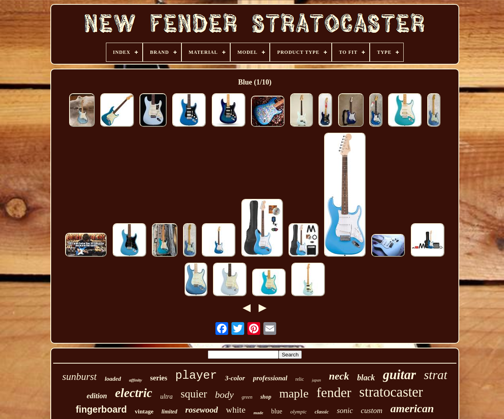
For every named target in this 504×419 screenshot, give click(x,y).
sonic (345, 410)
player (196, 375)
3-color (235, 378)
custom (371, 410)
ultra (166, 396)
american (412, 408)
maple (294, 393)
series (158, 378)
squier (194, 394)
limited (169, 412)
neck (339, 376)
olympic (298, 412)
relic (299, 379)
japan (316, 380)
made (258, 412)
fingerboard (101, 409)
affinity (135, 380)
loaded (113, 379)
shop (265, 397)
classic (322, 412)
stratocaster (391, 392)
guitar (399, 375)
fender (334, 392)
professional (270, 378)
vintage (144, 411)
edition (97, 396)
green (247, 397)
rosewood (201, 410)
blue (277, 411)
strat (436, 375)
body (224, 394)
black (366, 377)
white (235, 410)
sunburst (79, 376)
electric (133, 393)
